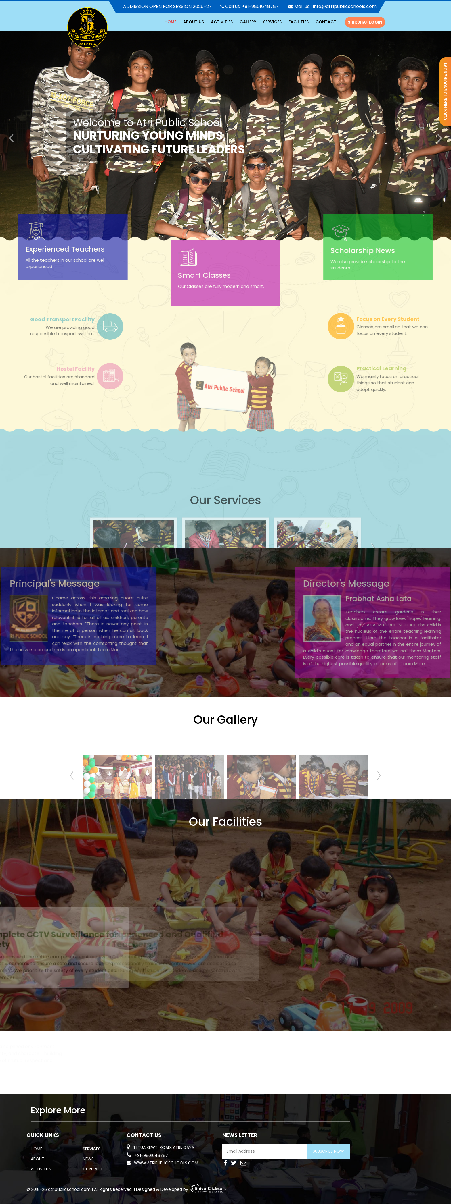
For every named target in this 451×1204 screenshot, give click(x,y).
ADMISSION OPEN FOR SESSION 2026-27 (167, 6)
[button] (11, 136)
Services (272, 22)
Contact (326, 22)
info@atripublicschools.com (345, 6)
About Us (193, 22)
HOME (170, 22)
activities (222, 22)
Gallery (248, 22)
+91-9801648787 (260, 6)
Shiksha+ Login (365, 22)
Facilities (298, 22)
